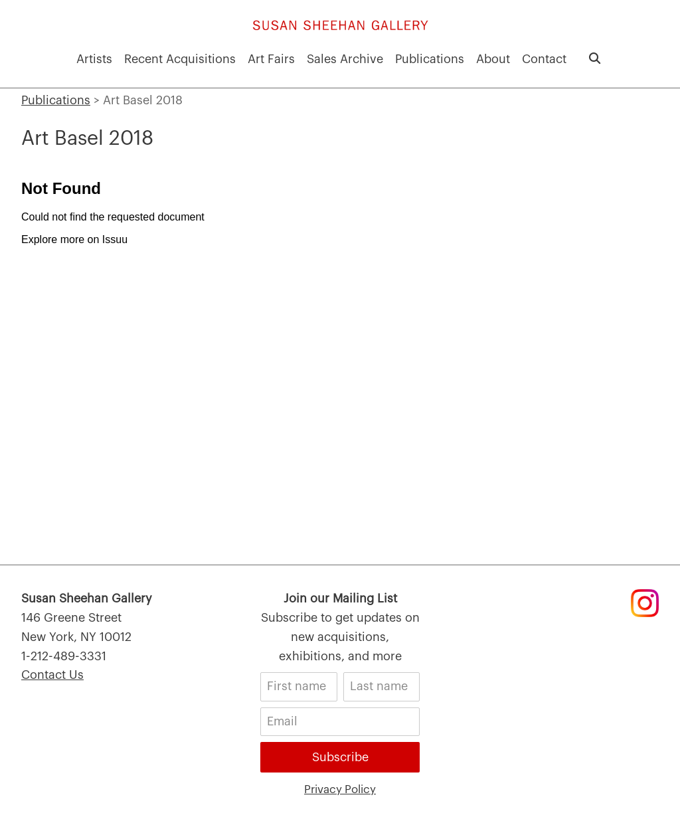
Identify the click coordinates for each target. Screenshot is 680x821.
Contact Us (52, 675)
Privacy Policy (340, 787)
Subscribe (340, 757)
